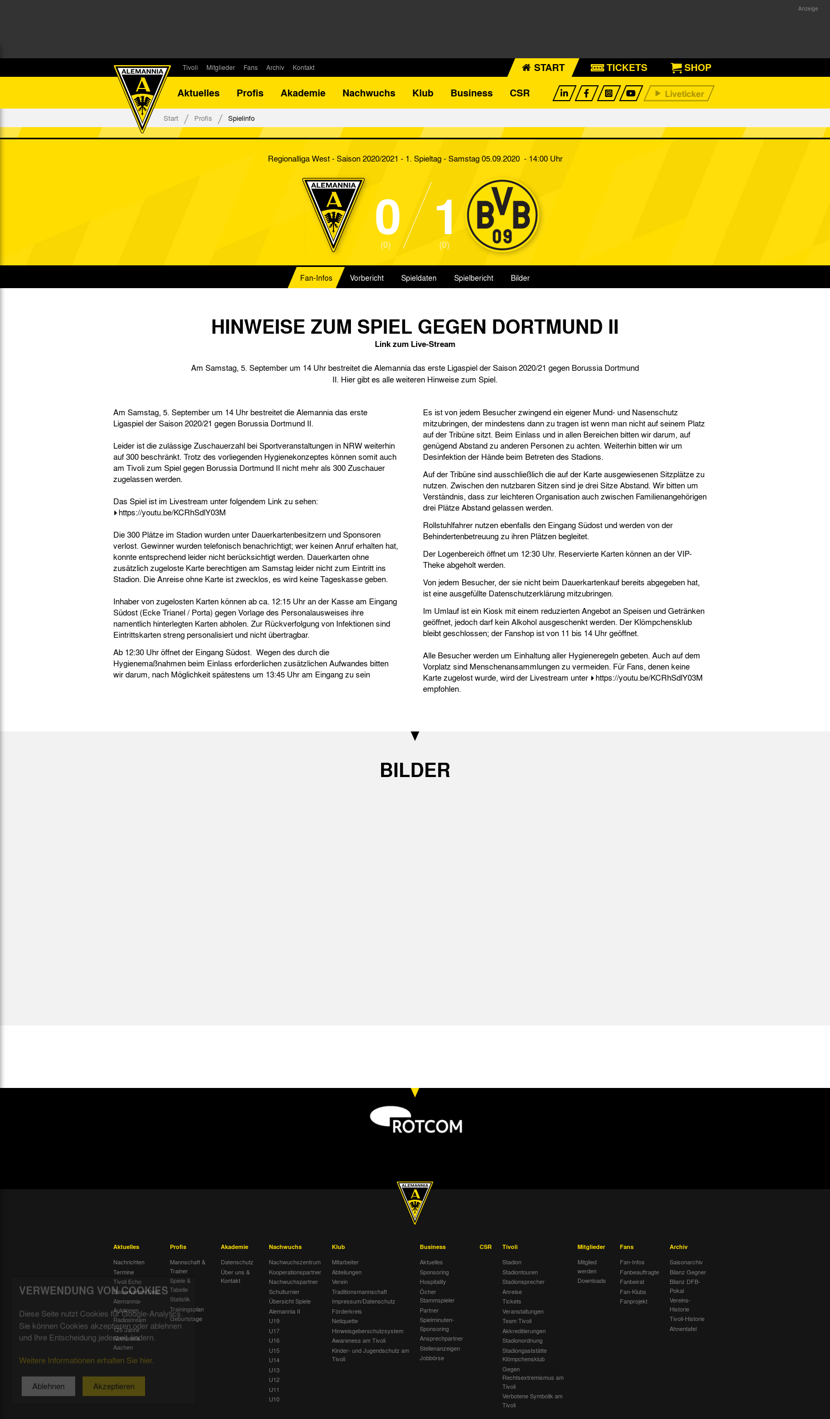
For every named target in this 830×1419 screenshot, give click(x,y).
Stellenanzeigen (440, 1348)
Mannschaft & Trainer (187, 1266)
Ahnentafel (683, 1328)
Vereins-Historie (680, 1304)
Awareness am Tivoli (358, 1340)
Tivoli (190, 67)
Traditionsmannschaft (359, 1291)
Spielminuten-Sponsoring (437, 1324)
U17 (274, 1330)
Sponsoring (434, 1272)
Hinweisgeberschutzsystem (367, 1330)
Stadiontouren (520, 1272)
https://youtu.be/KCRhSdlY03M (172, 512)
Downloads (592, 1280)
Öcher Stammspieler (437, 1296)
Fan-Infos (316, 277)
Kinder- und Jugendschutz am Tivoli (370, 1354)
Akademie (303, 93)
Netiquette (345, 1320)
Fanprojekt (633, 1301)
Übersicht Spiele (290, 1301)
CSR (520, 93)
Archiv (275, 67)
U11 (274, 1389)
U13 (274, 1370)
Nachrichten (129, 1261)
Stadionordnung (522, 1340)
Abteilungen (347, 1272)
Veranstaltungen (523, 1311)
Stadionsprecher (523, 1281)
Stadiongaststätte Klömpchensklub (524, 1354)
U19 (274, 1320)
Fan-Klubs (633, 1291)
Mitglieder (220, 67)
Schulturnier (284, 1291)
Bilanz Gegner (688, 1272)
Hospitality (433, 1281)
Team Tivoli (516, 1320)
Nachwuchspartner (293, 1281)
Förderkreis (347, 1311)
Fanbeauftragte (639, 1272)
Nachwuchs (368, 93)
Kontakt (303, 67)
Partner (429, 1310)
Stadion (511, 1261)
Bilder (520, 277)
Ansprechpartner (441, 1338)
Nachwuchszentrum (295, 1261)
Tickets (511, 1301)
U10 (274, 1399)
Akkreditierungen (524, 1330)
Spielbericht (473, 277)
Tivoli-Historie (687, 1318)
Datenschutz (237, 1261)
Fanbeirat (632, 1281)
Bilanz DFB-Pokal (685, 1286)
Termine (123, 1272)
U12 (274, 1379)
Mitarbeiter (345, 1261)
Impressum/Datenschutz (363, 1301)
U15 (274, 1350)
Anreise (512, 1291)
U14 (274, 1359)
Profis (250, 93)
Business (471, 93)
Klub (423, 93)
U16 (274, 1340)
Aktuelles (198, 93)
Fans (250, 67)
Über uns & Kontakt (235, 1276)
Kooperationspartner (295, 1272)
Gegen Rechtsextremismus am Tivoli (533, 1377)
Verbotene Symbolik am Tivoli (532, 1400)
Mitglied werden (587, 1266)
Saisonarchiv (686, 1261)
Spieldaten (419, 277)
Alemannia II (284, 1311)
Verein (340, 1281)
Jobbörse (432, 1357)
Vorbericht (367, 277)
